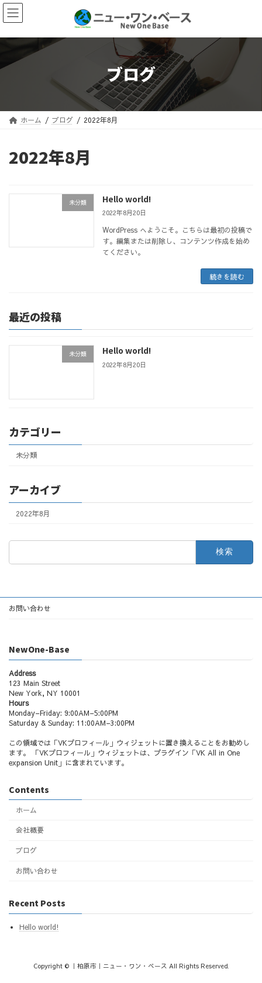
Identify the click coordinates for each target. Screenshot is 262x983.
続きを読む (226, 276)
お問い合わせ (30, 608)
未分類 (26, 455)
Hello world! (126, 199)
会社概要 (30, 829)
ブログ (26, 850)
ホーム (26, 809)
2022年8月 (33, 513)
